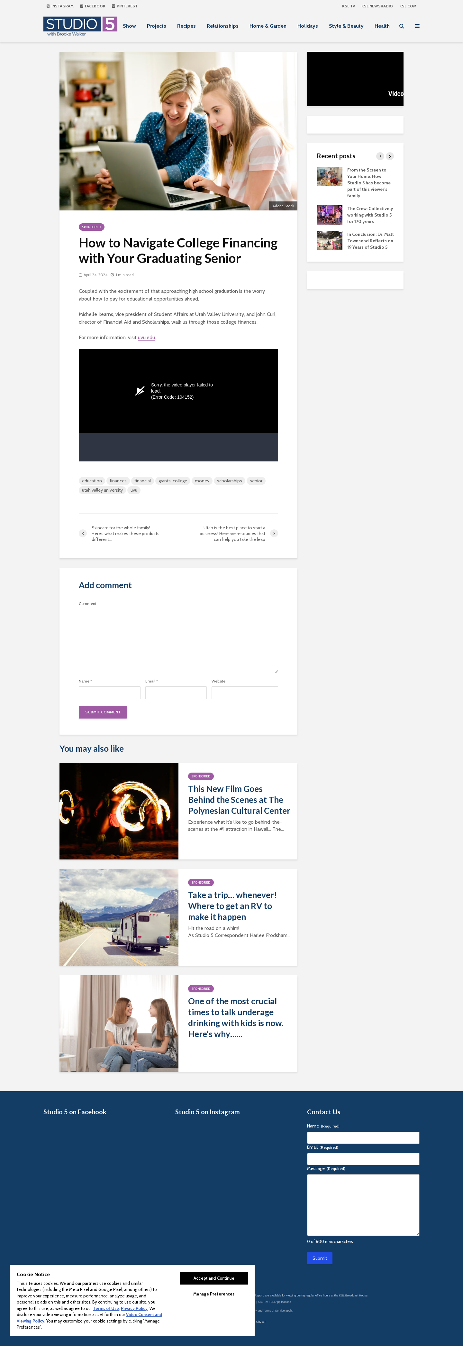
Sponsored (91, 227)
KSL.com (407, 6)
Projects (156, 26)
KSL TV (348, 6)
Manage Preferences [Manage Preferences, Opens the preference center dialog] (213, 1293)
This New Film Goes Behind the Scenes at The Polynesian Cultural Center (239, 800)
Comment (87, 604)
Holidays (307, 26)
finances (118, 481)
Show (129, 26)
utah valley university (102, 490)
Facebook (92, 6)
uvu (134, 490)
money (202, 481)
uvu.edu (146, 337)
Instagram (60, 6)
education (92, 481)
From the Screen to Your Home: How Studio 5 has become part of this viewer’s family (369, 183)
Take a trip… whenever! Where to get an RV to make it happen (232, 906)
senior (256, 481)
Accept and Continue (214, 1278)
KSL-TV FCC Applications (274, 1302)
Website (218, 681)
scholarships (229, 481)
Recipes (186, 26)
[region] (132, 1300)
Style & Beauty (346, 26)
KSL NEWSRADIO (377, 6)
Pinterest (125, 6)
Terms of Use (106, 1308)
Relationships (223, 26)
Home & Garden (268, 26)
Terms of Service (274, 1310)
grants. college (173, 481)
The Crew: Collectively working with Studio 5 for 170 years (370, 215)
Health (382, 26)
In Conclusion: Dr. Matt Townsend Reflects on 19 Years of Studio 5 (370, 240)
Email (151, 681)
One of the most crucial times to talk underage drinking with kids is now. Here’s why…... (236, 1017)
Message (326, 1168)
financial (142, 481)
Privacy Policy (134, 1308)
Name (85, 681)
